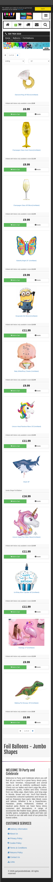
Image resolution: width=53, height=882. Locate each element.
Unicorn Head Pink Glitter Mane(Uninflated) (27, 532)
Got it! (43, 4)
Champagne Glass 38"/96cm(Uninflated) (26, 200)
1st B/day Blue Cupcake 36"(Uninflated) (26, 587)
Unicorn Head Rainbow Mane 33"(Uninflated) (26, 421)
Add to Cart (15, 109)
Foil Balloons (28, 33)
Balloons (16, 33)
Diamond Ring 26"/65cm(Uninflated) (26, 90)
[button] (18, 19)
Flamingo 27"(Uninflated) (27, 643)
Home (7, 33)
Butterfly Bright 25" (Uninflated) (26, 255)
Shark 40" (26, 477)
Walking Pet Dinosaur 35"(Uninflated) (26, 698)
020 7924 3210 (14, 29)
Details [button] (38, 109)
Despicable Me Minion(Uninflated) (27, 311)
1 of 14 (11, 50)
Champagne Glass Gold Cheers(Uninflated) (26, 145)
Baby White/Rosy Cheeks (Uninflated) (26, 366)
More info (20, 4)
